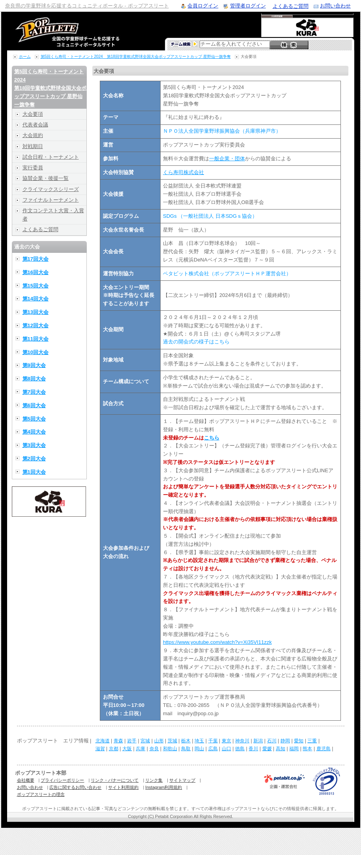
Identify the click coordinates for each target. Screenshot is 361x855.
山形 (159, 741)
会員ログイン (202, 6)
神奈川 (242, 741)
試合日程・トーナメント (50, 157)
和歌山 (170, 748)
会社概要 (25, 780)
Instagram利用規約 (163, 787)
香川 (253, 748)
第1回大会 (34, 472)
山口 (226, 748)
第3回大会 (34, 445)
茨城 (172, 741)
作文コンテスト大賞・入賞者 (53, 215)
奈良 (154, 748)
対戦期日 (32, 146)
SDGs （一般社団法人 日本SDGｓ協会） (210, 216)
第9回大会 (34, 365)
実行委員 (32, 168)
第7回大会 (34, 392)
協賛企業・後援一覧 (45, 178)
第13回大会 (35, 312)
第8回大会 (34, 379)
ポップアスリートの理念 (41, 794)
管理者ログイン (248, 6)
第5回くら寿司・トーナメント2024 (50, 88)
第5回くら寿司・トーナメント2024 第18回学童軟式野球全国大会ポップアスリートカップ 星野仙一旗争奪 (136, 56)
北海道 (102, 741)
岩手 (132, 741)
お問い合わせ (335, 6)
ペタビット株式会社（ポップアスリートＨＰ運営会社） (227, 273)
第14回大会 (35, 299)
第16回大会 (35, 272)
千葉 (213, 741)
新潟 (258, 741)
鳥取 (186, 748)
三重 (312, 741)
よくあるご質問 (291, 6)
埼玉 (199, 741)
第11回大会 (35, 339)
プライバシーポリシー (62, 780)
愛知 (298, 741)
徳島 (240, 748)
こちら (211, 438)
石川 (272, 741)
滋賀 (100, 748)
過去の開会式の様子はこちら (196, 342)
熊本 (307, 748)
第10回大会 (35, 352)
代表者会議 (35, 125)
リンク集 (154, 780)
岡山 (199, 748)
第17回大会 (35, 259)
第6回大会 (34, 405)
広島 (213, 748)
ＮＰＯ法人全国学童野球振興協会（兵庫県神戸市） (222, 131)
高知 (280, 748)
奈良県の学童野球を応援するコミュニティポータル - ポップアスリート (87, 6)
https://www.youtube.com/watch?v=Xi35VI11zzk (217, 642)
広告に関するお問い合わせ (75, 787)
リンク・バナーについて (114, 780)
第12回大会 (35, 325)
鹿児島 (323, 748)
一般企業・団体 (227, 158)
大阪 (127, 748)
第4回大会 (34, 432)
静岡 (285, 741)
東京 (226, 741)
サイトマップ (182, 780)
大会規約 (32, 135)
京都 (113, 748)
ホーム (25, 56)
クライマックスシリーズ (50, 189)
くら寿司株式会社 (183, 172)
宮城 (145, 741)
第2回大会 (34, 459)
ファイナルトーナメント (50, 200)
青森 (118, 741)
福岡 (294, 748)
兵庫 (140, 748)
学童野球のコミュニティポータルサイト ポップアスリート (58, 31)
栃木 (186, 741)
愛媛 (267, 748)
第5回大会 (34, 419)
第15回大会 (35, 286)
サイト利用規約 (123, 787)
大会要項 (32, 114)
